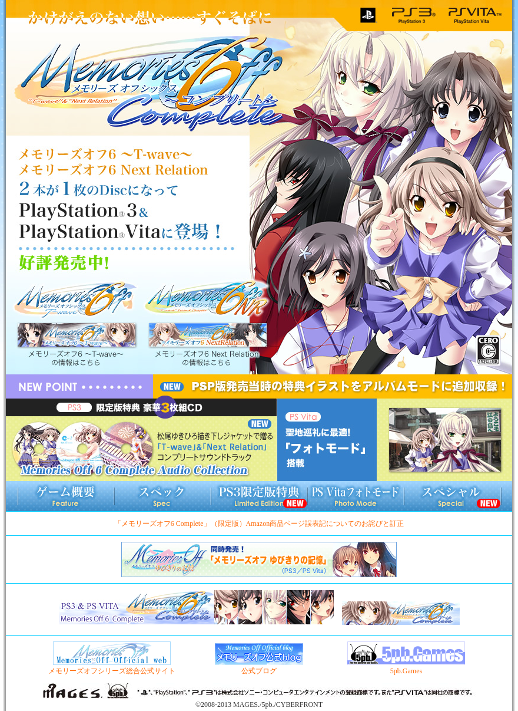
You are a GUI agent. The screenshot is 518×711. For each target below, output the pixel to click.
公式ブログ (259, 667)
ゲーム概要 (66, 496)
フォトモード (355, 496)
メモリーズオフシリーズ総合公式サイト (111, 667)
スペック (162, 496)
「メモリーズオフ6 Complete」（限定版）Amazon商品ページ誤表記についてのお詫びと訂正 (259, 523)
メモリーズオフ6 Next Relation (207, 327)
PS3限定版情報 (259, 496)
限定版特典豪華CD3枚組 (141, 440)
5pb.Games (406, 667)
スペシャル (452, 496)
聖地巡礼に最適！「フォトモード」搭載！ (395, 440)
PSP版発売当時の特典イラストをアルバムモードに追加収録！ (332, 386)
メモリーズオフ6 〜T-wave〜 (76, 327)
